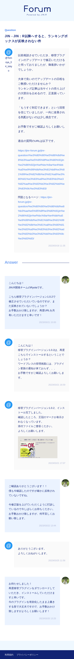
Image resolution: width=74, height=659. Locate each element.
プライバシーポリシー (27, 655)
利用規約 (9, 655)
